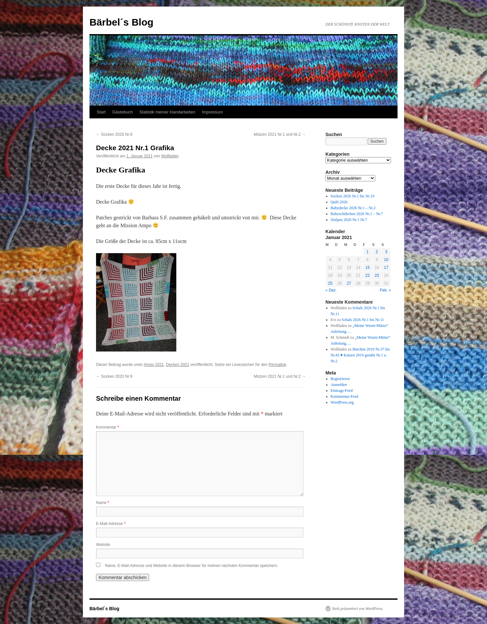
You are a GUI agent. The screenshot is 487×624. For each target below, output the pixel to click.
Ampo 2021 (154, 364)
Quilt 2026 (339, 202)
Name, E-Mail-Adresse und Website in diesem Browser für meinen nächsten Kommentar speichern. (191, 565)
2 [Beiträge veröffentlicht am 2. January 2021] (377, 252)
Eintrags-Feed (342, 390)
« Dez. (331, 290)
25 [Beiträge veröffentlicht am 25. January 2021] (330, 283)
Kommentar (107, 427)
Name (102, 502)
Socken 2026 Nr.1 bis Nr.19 (352, 196)
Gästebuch (122, 112)
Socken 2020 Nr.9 (114, 134)
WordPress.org (342, 402)
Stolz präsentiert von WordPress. (357, 608)
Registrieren (340, 378)
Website (103, 544)
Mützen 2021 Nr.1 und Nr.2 (280, 134)
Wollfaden (170, 156)
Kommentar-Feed (344, 396)
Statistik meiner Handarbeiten (167, 112)
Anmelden (339, 384)
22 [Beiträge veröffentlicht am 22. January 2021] (367, 275)
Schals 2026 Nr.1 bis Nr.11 (363, 319)
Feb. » (385, 290)
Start (101, 112)
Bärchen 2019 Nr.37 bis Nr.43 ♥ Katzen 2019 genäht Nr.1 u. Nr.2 (360, 355)
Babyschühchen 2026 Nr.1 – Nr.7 (357, 213)
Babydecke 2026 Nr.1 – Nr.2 (353, 208)
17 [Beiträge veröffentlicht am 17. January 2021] (386, 267)
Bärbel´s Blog (121, 22)
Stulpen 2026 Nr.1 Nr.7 (349, 219)
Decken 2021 (177, 364)
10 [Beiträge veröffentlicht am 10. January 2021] (386, 259)
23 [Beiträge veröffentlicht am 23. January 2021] (377, 275)
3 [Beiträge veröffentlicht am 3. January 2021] (386, 252)
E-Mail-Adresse (111, 523)
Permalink (277, 364)
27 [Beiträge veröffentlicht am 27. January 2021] (349, 283)
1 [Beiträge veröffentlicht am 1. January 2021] (367, 252)
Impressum (212, 112)
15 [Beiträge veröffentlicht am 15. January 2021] (367, 267)
